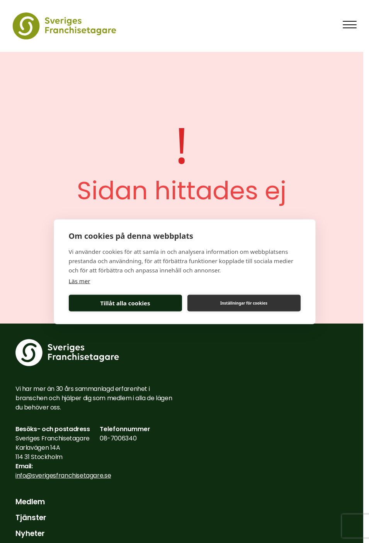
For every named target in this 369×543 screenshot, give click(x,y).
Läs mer (79, 280)
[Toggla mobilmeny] (350, 24)
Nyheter (30, 533)
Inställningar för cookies (243, 303)
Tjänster (30, 517)
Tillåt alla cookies (125, 303)
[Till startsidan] (64, 25)
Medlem (30, 502)
